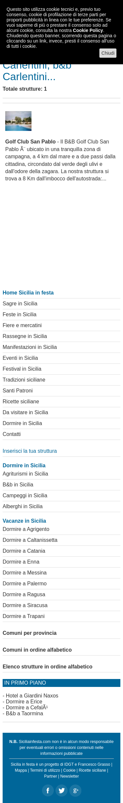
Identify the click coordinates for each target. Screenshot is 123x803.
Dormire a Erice (24, 701)
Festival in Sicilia (22, 369)
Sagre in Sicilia (20, 303)
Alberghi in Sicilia (23, 506)
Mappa (21, 770)
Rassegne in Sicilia (25, 336)
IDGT (68, 764)
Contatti (12, 434)
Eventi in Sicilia (20, 358)
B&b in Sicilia (18, 484)
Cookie (69, 770)
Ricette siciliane (21, 401)
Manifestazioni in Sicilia (30, 347)
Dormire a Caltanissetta (30, 540)
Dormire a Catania (24, 551)
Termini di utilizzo (45, 770)
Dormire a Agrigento (26, 529)
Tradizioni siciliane (24, 380)
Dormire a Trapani (24, 616)
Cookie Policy (88, 30)
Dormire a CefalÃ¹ (27, 707)
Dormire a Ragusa (24, 594)
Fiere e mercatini (22, 325)
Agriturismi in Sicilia (25, 474)
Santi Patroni (18, 390)
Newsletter (69, 776)
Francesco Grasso (94, 764)
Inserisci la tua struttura (30, 451)
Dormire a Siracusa (25, 605)
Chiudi (107, 53)
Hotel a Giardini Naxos (32, 695)
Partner (50, 776)
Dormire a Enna (21, 562)
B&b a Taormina (24, 713)
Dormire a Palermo (25, 583)
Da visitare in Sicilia (25, 412)
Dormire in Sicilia (22, 423)
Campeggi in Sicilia (25, 495)
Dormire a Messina (25, 572)
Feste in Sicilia (19, 314)
